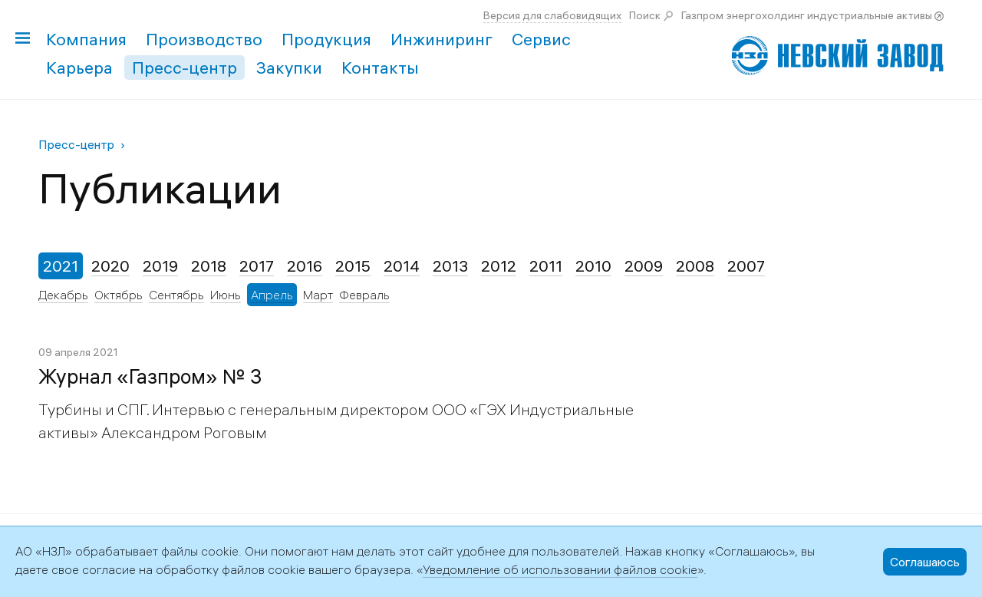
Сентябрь (176, 294)
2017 (256, 265)
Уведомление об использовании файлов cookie (560, 569)
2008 (695, 265)
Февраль (364, 294)
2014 (402, 265)
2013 (450, 265)
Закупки (289, 67)
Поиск (645, 15)
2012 (498, 265)
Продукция (326, 39)
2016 (304, 265)
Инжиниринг (441, 39)
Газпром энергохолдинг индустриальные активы (806, 15)
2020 (110, 265)
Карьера (79, 67)
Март (318, 294)
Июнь (225, 294)
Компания (86, 39)
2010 (593, 265)
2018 (208, 265)
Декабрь (63, 294)
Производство (204, 39)
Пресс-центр (184, 67)
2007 (746, 265)
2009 (643, 265)
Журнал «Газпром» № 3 (150, 376)
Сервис (541, 39)
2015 (353, 265)
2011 (545, 265)
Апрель (272, 294)
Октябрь (118, 294)
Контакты (380, 67)
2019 (160, 265)
